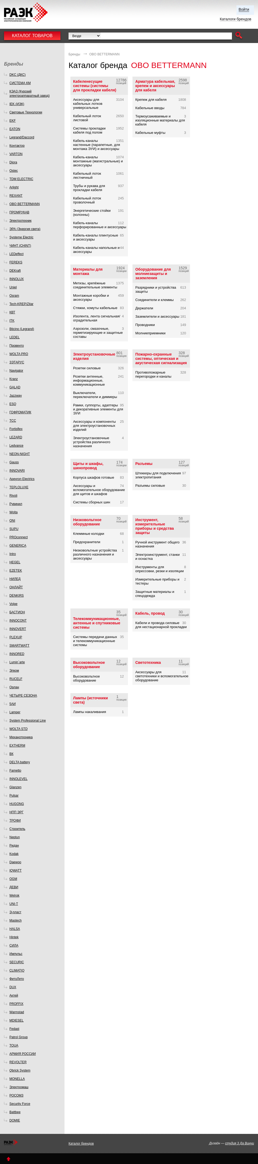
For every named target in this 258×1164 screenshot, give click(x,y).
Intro (12, 554)
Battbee (14, 1112)
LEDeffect (16, 254)
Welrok (14, 895)
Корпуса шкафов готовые (93, 477)
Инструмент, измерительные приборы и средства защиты (154, 526)
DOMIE (14, 1120)
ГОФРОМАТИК (20, 412)
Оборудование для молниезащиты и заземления (153, 273)
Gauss (14, 462)
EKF (12, 121)
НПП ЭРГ (16, 812)
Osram (14, 296)
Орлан (14, 687)
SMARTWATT (19, 645)
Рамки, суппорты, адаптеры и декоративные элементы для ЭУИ (98, 409)
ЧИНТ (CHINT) (20, 246)
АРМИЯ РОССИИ (22, 1054)
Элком (14, 670)
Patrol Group (18, 1037)
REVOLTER (18, 1062)
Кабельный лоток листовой (87, 118)
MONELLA (17, 1079)
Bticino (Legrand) (21, 329)
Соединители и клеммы (154, 300)
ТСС (12, 420)
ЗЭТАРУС (16, 362)
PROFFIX (16, 1004)
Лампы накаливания (89, 712)
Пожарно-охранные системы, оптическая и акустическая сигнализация (161, 358)
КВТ (12, 312)
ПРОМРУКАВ (19, 212)
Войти (244, 9)
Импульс (15, 954)
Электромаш (18, 1087)
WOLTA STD (18, 729)
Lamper (14, 712)
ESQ (12, 404)
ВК (11, 754)
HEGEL (14, 562)
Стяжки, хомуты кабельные (95, 308)
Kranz (13, 379)
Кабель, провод (149, 613)
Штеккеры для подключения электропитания (158, 475)
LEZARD (15, 437)
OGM (13, 879)
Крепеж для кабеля (150, 100)
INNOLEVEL (18, 779)
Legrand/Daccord (21, 137)
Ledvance (16, 445)
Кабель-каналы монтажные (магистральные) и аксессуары (98, 161)
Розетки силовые (87, 368)
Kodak (14, 854)
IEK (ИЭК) (16, 104)
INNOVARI (17, 470)
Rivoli (13, 495)
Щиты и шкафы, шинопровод (88, 465)
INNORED (16, 654)
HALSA (14, 929)
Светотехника (148, 662)
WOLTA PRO (18, 354)
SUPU (13, 529)
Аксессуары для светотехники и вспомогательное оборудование (161, 676)
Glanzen (15, 787)
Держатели (144, 308)
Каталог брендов (81, 1143)
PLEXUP (15, 637)
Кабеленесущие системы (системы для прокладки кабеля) (94, 85)
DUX (12, 987)
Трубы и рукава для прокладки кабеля (89, 188)
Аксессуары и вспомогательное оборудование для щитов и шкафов (99, 490)
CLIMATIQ (16, 970)
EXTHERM (17, 745)
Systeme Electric (21, 237)
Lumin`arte (17, 662)
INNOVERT (17, 629)
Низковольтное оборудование (87, 522)
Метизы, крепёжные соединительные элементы (95, 285)
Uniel (13, 287)
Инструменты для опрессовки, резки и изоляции (159, 569)
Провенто (16, 346)
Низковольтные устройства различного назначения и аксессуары (95, 554)
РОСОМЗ (16, 1095)
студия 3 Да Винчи (239, 1143)
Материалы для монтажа (88, 271)
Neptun (14, 837)
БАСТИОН (17, 612)
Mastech (15, 920)
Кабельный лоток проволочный (87, 200)
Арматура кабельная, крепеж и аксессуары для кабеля (155, 85)
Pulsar (14, 795)
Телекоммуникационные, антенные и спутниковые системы (96, 623)
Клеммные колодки (88, 534)
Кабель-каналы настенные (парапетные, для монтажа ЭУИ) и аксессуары (96, 145)
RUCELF (15, 679)
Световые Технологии (25, 112)
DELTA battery (19, 762)
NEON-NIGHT (19, 454)
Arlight (14, 187)
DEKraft (15, 271)
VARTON (16, 154)
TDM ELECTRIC (21, 179)
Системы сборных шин (91, 502)
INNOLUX (16, 279)
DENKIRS (16, 595)
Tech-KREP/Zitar (21, 304)
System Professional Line (27, 720)
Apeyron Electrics (21, 479)
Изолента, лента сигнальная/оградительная (96, 318)
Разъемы (143, 463)
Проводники (145, 325)
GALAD (14, 387)
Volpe (13, 604)
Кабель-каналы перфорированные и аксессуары (99, 225)
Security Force (19, 1104)
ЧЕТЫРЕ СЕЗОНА (23, 695)
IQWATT (15, 870)
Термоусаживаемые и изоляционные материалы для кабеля (160, 120)
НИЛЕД (14, 579)
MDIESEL (16, 1020)
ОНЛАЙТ (16, 587)
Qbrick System (19, 1070)
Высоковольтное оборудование (89, 664)
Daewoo (15, 862)
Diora (13, 162)
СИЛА (13, 945)
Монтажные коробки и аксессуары (91, 297)
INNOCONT (18, 620)
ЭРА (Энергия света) (24, 229)
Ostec (13, 171)
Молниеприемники (150, 333)
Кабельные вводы (149, 108)
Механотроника (21, 737)
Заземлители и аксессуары (157, 316)
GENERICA (17, 545)
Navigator (16, 371)
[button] (238, 35)
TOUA (13, 1045)
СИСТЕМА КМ (20, 83)
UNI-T (13, 904)
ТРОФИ (15, 820)
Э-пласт (15, 912)
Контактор (16, 146)
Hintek (14, 937)
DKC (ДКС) (17, 75)
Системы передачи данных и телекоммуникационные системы (95, 641)
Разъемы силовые (150, 485)
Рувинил (15, 504)
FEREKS (15, 262)
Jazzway (15, 395)
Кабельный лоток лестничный (87, 175)
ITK (12, 321)
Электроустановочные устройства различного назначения (91, 442)
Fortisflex (16, 429)
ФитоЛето (16, 979)
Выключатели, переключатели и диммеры (95, 395)
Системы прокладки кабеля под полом (89, 130)
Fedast (14, 1029)
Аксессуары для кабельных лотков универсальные (87, 104)
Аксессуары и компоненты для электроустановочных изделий (94, 426)
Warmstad (16, 1012)
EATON (14, 129)
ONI (12, 520)
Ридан (14, 845)
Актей (13, 995)
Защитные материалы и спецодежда (154, 594)
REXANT (16, 196)
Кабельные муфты (150, 133)
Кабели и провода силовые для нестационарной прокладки (161, 625)
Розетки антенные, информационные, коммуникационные (89, 380)
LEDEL (14, 337)
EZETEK (15, 570)
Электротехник (20, 221)
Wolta (13, 512)
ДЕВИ (13, 887)
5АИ (12, 704)
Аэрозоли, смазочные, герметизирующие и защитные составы (98, 333)
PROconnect (18, 537)
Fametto (15, 770)
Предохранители (86, 542)
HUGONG (16, 804)
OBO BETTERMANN (24, 204)
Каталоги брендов (235, 19)
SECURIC (16, 962)
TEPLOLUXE (18, 487)
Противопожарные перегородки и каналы (153, 374)
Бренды (74, 54)
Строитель (17, 829)
